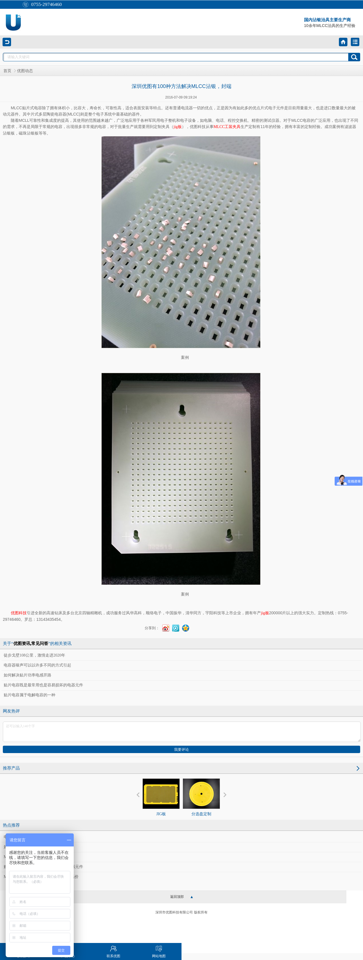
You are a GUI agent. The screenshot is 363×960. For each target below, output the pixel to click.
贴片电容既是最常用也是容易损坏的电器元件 (43, 685)
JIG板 (161, 797)
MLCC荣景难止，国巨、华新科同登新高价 (41, 877)
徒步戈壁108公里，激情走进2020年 (34, 655)
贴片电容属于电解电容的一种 (29, 695)
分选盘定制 (201, 797)
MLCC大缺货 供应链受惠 (26, 857)
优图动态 (25, 71)
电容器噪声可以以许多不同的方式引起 (37, 665)
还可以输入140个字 (182, 732)
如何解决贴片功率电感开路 (27, 675)
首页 (7, 71)
